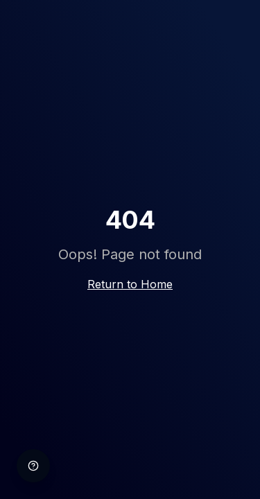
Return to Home (130, 284)
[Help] (33, 465)
